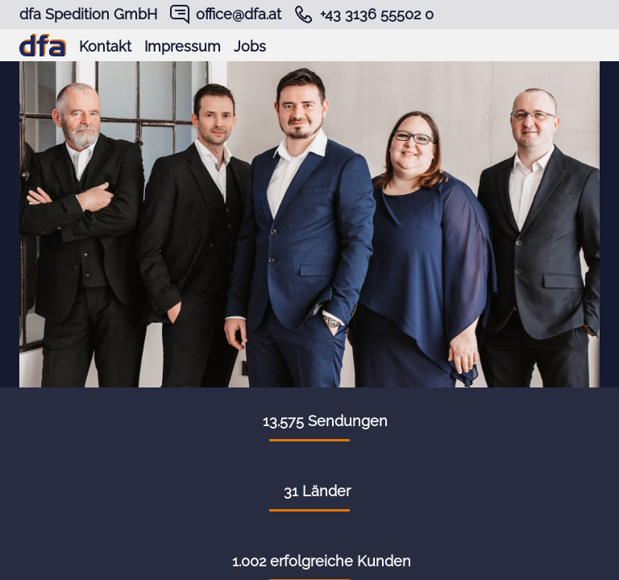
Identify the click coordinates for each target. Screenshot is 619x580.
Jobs (250, 46)
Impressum (182, 46)
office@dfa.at (238, 14)
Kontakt (105, 46)
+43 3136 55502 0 (377, 14)
